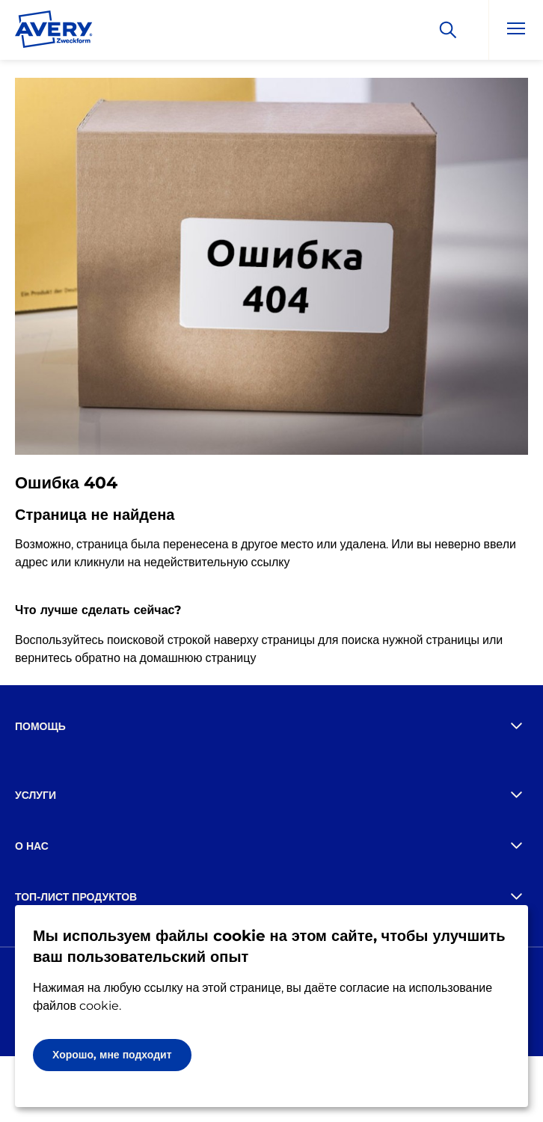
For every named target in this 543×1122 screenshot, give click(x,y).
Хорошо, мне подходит (112, 1054)
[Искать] (448, 30)
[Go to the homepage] (54, 32)
